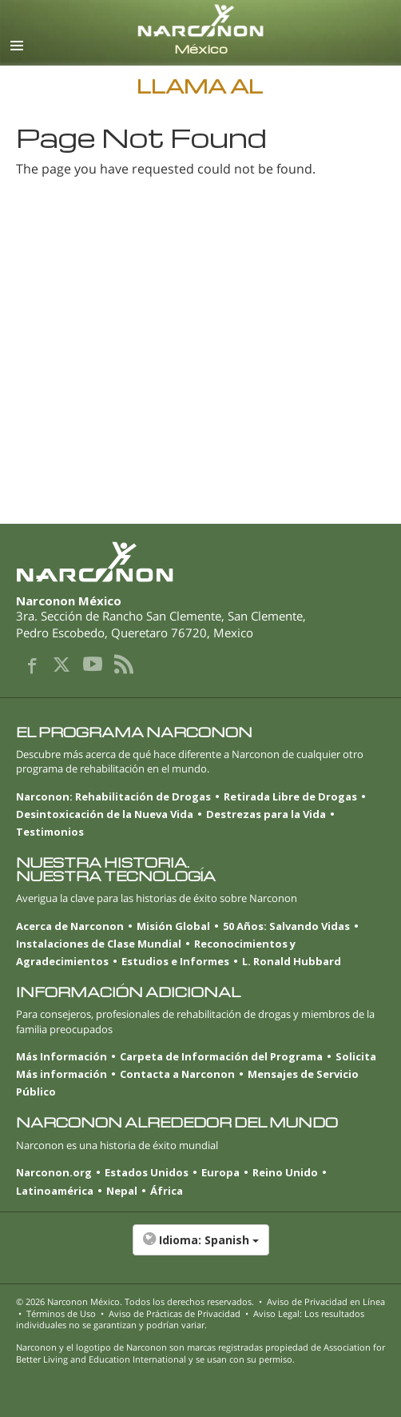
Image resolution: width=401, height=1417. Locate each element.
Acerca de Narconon (70, 926)
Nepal (121, 1190)
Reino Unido (285, 1172)
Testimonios (50, 831)
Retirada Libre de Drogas (290, 796)
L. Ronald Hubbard (291, 961)
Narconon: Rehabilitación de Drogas (113, 796)
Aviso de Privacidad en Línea (326, 1301)
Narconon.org (54, 1172)
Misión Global (173, 926)
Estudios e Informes (175, 961)
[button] (200, 1248)
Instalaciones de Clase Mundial (98, 943)
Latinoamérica (54, 1190)
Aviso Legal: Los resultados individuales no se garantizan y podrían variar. (190, 1319)
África (166, 1190)
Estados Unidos (147, 1172)
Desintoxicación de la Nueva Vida (104, 814)
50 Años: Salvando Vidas (286, 926)
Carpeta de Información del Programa (221, 1056)
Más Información (61, 1056)
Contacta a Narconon (177, 1074)
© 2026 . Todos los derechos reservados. (135, 1301)
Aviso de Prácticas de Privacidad (174, 1313)
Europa (220, 1172)
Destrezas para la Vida (266, 814)
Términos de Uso (61, 1313)
